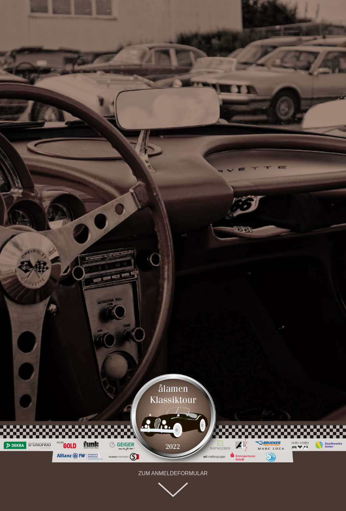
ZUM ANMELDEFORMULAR (172, 473)
